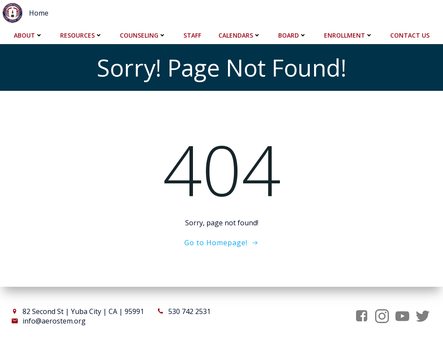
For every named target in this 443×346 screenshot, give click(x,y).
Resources (81, 35)
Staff (192, 35)
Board (292, 35)
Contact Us (410, 35)
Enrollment (348, 35)
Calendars (239, 35)
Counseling (143, 35)
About (28, 35)
